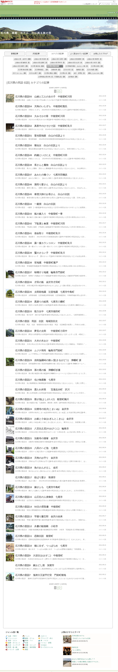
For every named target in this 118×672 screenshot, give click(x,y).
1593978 (111, 12)
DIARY (8, 15)
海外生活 (75, 647)
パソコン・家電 (44, 643)
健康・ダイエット (13, 643)
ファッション (11, 638)
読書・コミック (29, 645)
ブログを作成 (105, 4)
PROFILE (15, 15)
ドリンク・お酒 (12, 649)
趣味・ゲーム (28, 638)
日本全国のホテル (78, 636)
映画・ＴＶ (28, 640)
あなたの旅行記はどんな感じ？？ (83, 659)
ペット (26, 636)
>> (90, 4)
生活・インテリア (13, 645)
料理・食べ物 (11, 647)
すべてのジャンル (45, 647)
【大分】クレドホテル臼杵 (81, 638)
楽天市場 (114, 4)
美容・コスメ (11, 640)
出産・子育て (11, 636)
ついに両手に (76, 650)
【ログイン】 (113, 15)
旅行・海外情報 (8, 4)
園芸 (25, 649)
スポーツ (42, 636)
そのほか (42, 645)
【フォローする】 (102, 15)
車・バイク (43, 640)
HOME (2, 15)
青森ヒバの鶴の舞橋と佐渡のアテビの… (86, 662)
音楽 (25, 643)
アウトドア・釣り (45, 638)
